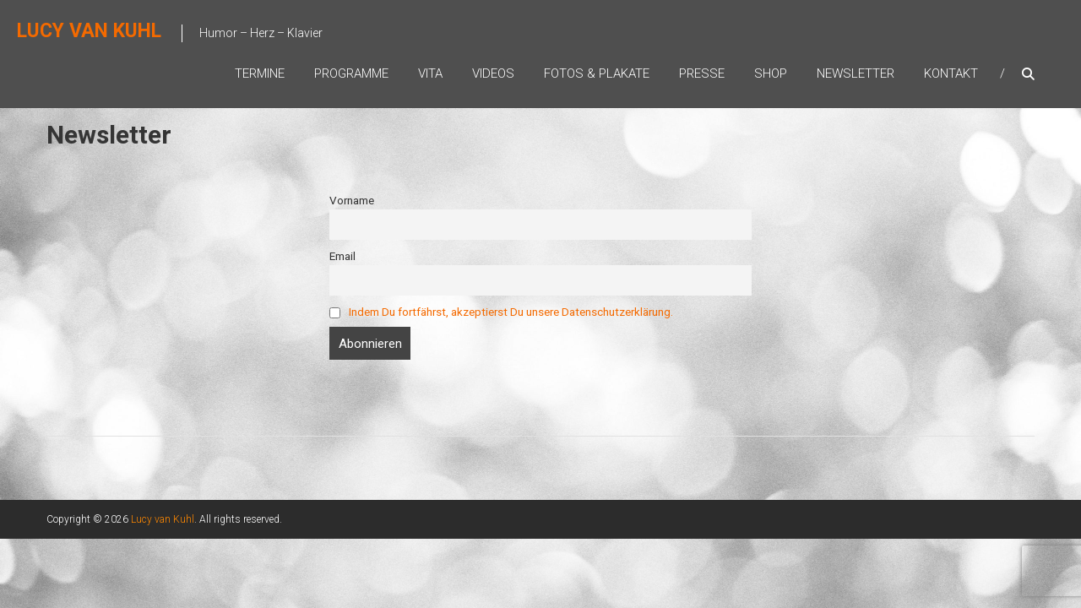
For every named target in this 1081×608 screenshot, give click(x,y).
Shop (770, 73)
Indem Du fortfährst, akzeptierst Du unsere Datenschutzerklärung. (511, 311)
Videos (493, 73)
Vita (430, 73)
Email (342, 256)
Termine (260, 73)
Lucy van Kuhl (89, 30)
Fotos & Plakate (596, 73)
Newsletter (855, 73)
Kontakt (951, 73)
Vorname (351, 200)
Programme (351, 73)
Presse (702, 73)
